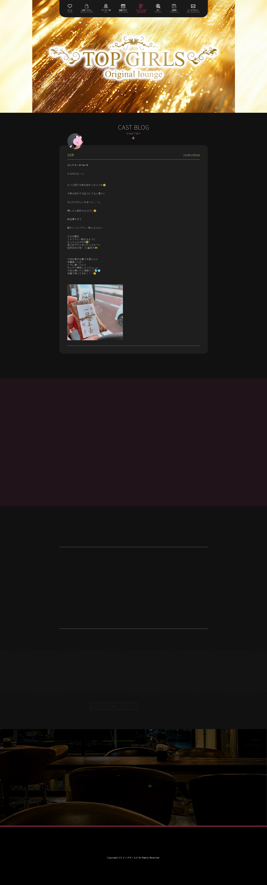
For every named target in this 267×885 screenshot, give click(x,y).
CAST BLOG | (112, 706)
